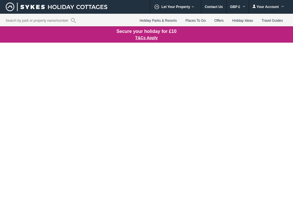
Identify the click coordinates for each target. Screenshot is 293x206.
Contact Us (214, 7)
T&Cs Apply (146, 37)
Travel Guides (272, 21)
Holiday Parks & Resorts (158, 21)
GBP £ (237, 7)
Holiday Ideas (242, 21)
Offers (218, 21)
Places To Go (195, 21)
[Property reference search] (73, 20)
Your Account (268, 7)
